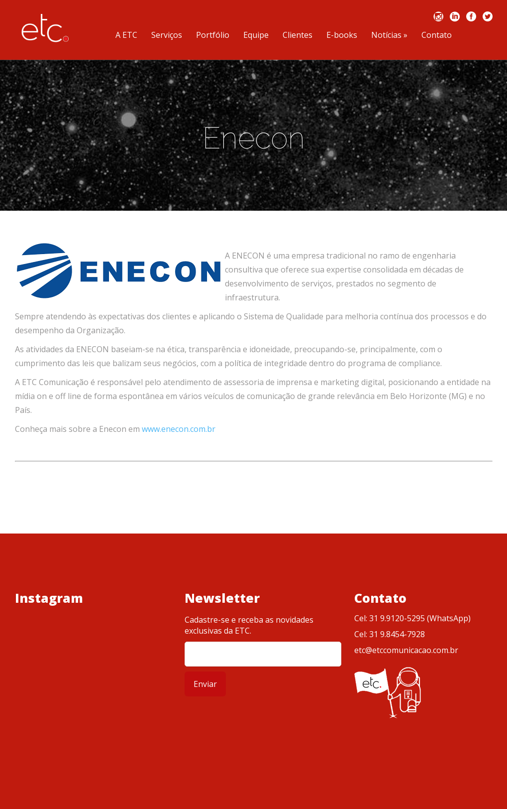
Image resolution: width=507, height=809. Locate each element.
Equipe (256, 35)
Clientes (297, 35)
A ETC (126, 35)
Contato (436, 35)
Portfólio (212, 35)
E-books (341, 35)
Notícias (389, 35)
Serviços (166, 35)
